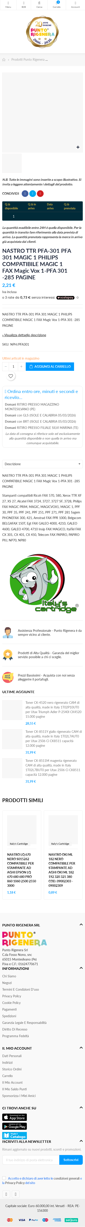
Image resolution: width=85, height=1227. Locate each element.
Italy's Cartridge (19, 843)
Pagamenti (9, 1009)
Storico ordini (11, 1069)
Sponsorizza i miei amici (19, 1096)
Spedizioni (9, 1016)
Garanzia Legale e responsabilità (24, 1023)
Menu (8, 3)
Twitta (32, 193)
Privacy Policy (11, 996)
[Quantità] (13, 366)
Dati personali (11, 1056)
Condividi (25, 193)
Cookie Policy (11, 1003)
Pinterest (40, 193)
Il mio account (12, 1082)
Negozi (7, 983)
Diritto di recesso (14, 1029)
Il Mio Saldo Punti (14, 1089)
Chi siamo (9, 976)
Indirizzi (7, 1062)
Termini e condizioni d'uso (20, 989)
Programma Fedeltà (15, 1036)
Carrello (7, 1076)
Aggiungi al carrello (50, 367)
